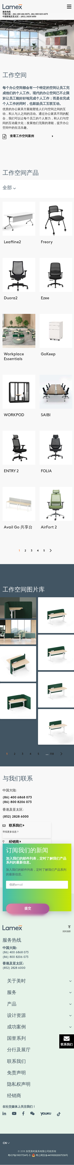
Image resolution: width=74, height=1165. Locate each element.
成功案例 (16, 1027)
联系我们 (16, 1061)
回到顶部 (67, 928)
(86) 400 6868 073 (17, 797)
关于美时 (16, 981)
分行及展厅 (18, 1050)
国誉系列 (16, 1038)
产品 (11, 1004)
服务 (11, 992)
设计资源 (16, 1015)
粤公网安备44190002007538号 (52, 1155)
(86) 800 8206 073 (17, 802)
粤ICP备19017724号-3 (19, 1155)
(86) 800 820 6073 (39, 14)
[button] (6, 1144)
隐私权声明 (18, 1084)
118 (52, 754)
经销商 (14, 1096)
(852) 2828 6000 (28, 17)
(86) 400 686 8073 (21, 14)
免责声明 (16, 1073)
